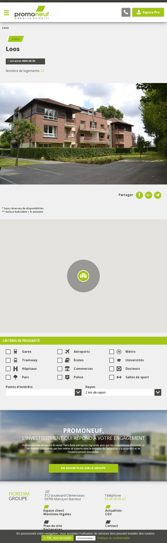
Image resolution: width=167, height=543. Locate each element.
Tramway (25, 360)
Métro (125, 351)
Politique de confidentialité (114, 538)
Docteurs (128, 368)
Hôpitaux (25, 368)
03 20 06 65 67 (115, 499)
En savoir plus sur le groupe (83, 468)
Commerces (79, 368)
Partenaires (52, 529)
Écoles (74, 360)
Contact (111, 526)
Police (74, 377)
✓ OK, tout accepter (57, 538)
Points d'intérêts (19, 387)
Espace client (53, 510)
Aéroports (77, 351)
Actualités (113, 510)
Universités (130, 360)
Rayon (90, 387)
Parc (21, 377)
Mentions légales (57, 514)
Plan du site (52, 526)
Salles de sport (132, 377)
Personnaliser (86, 538)
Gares (22, 351)
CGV (108, 514)
